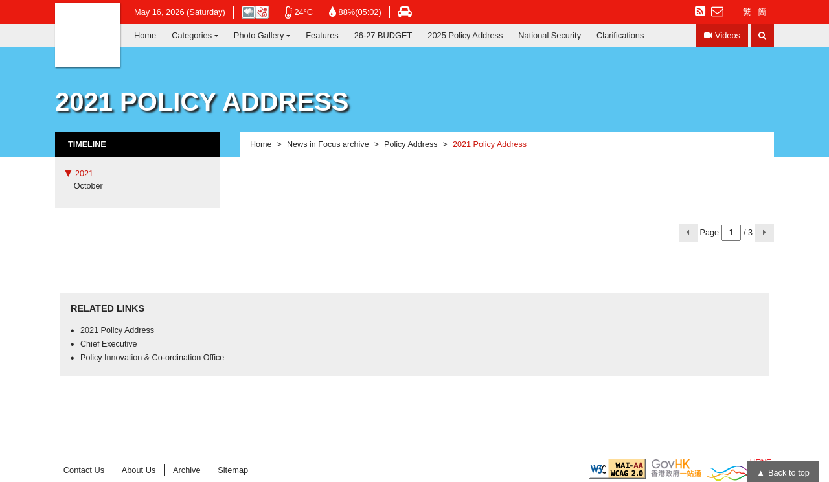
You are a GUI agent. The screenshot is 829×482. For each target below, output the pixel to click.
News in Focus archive (328, 144)
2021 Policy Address (117, 330)
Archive (187, 470)
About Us (139, 470)
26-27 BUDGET (383, 35)
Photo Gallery (259, 35)
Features (322, 35)
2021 (84, 173)
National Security (549, 35)
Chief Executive (108, 344)
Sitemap (233, 470)
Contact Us (83, 470)
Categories (192, 35)
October (88, 185)
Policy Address (411, 144)
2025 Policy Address (465, 35)
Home (145, 35)
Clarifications (620, 35)
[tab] (137, 174)
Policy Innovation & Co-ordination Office (152, 357)
